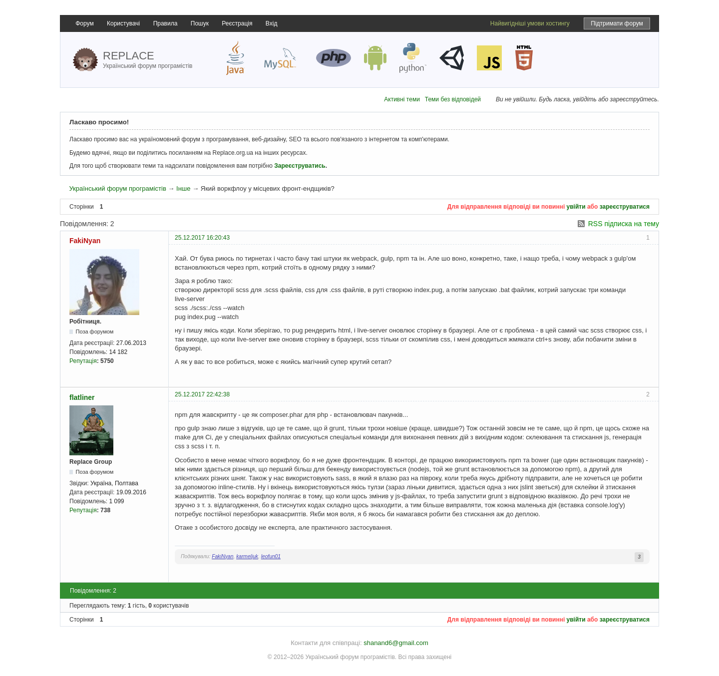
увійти (576, 206)
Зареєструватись (299, 165)
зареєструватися (625, 206)
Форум (84, 23)
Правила (165, 23)
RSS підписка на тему (623, 224)
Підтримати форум (617, 23)
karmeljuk (247, 556)
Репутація (83, 360)
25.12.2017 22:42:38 (202, 394)
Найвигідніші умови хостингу (530, 23)
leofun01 (271, 556)
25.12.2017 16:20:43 (202, 237)
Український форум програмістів (117, 188)
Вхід (272, 23)
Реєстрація (237, 23)
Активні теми (402, 99)
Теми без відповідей (453, 99)
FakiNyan (84, 241)
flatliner (82, 397)
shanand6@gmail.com (395, 643)
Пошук (200, 23)
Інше (183, 188)
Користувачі (123, 23)
